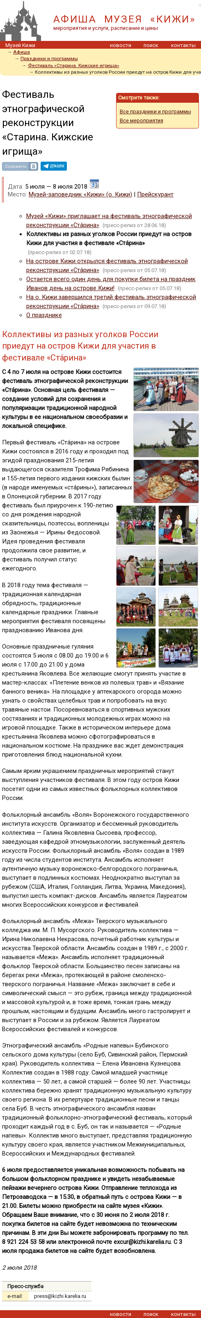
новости (120, 45)
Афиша (21, 52)
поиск (151, 45)
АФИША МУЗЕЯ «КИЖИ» (124, 19)
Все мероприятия (141, 120)
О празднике (44, 315)
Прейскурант (155, 194)
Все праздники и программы (155, 111)
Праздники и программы (49, 58)
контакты (183, 45)
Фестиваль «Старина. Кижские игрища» (73, 65)
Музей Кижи (20, 45)
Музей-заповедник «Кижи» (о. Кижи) (80, 194)
